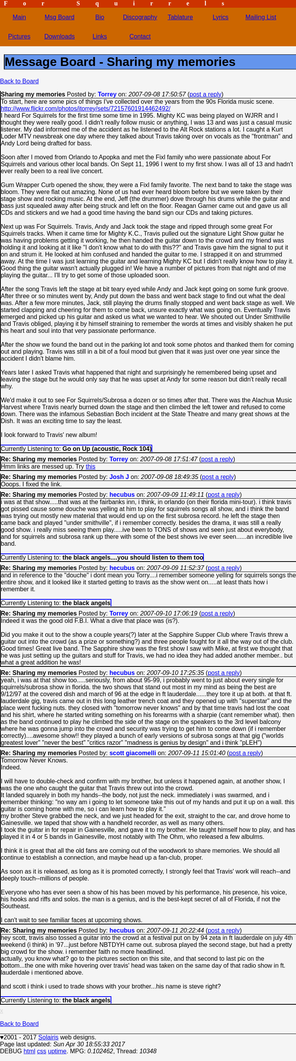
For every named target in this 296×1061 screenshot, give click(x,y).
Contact (140, 36)
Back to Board (19, 81)
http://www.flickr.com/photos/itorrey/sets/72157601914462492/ (85, 108)
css (41, 1051)
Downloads (59, 36)
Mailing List (261, 17)
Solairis (48, 1037)
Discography (140, 17)
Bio (99, 17)
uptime (57, 1051)
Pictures (19, 36)
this (91, 466)
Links (99, 36)
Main (19, 17)
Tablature (180, 17)
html (29, 1051)
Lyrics (221, 17)
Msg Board (59, 17)
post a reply (206, 94)
